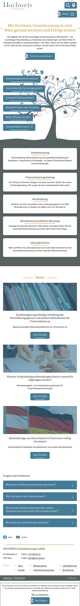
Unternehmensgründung (43, 570)
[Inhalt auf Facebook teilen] (7, 538)
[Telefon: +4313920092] (34, 555)
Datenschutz (19, 578)
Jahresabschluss (70, 566)
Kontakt (21, 570)
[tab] (40, 485)
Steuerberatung (39, 566)
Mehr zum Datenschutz (40, 595)
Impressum (8, 578)
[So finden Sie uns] (74, 5)
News (20, 566)
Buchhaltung (68, 570)
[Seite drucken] (21, 538)
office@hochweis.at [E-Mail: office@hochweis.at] (36, 558)
